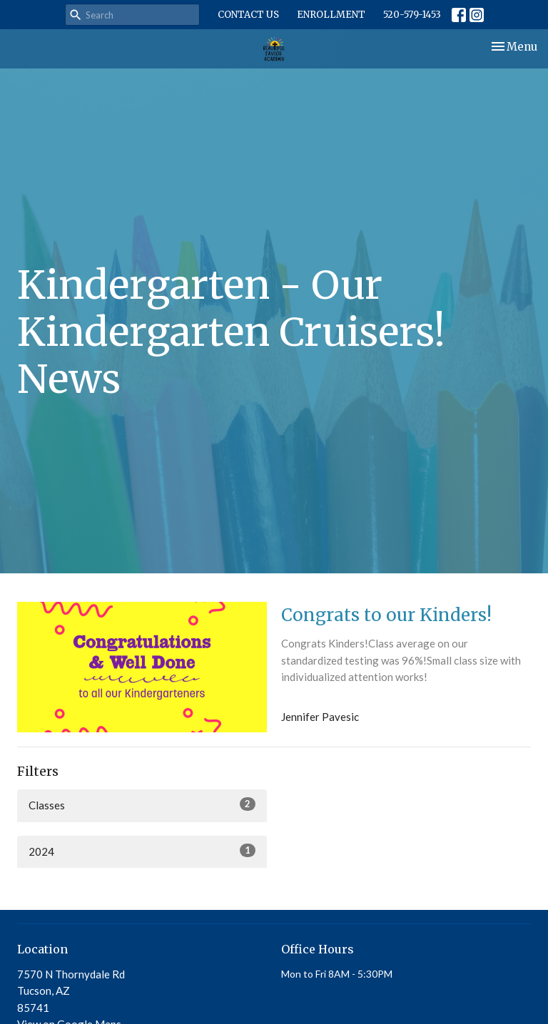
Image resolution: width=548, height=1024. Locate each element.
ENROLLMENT (331, 15)
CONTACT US (248, 15)
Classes (142, 804)
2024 (142, 851)
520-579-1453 (412, 15)
